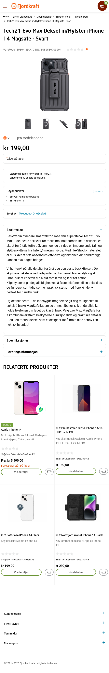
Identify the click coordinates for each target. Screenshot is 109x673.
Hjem (6, 16)
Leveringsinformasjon (22, 352)
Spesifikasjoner (17, 340)
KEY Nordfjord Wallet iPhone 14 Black (79, 535)
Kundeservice (12, 614)
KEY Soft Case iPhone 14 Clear (20, 535)
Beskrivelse (15, 230)
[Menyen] (4, 6)
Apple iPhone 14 (11, 429)
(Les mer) (97, 191)
